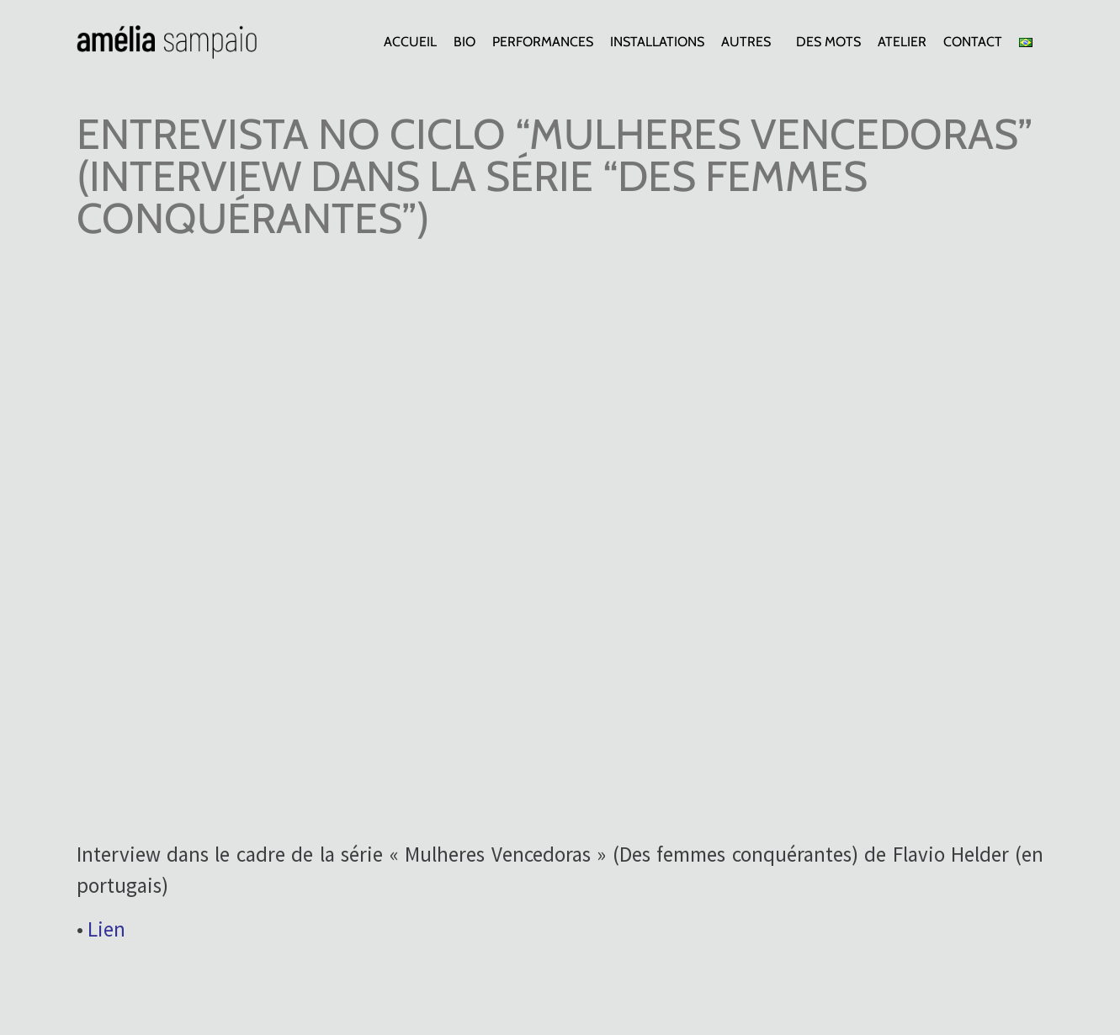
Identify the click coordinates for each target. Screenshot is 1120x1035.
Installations (657, 42)
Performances (542, 42)
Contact (972, 42)
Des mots (828, 42)
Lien (106, 929)
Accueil (410, 42)
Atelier (902, 42)
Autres (750, 42)
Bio (464, 42)
